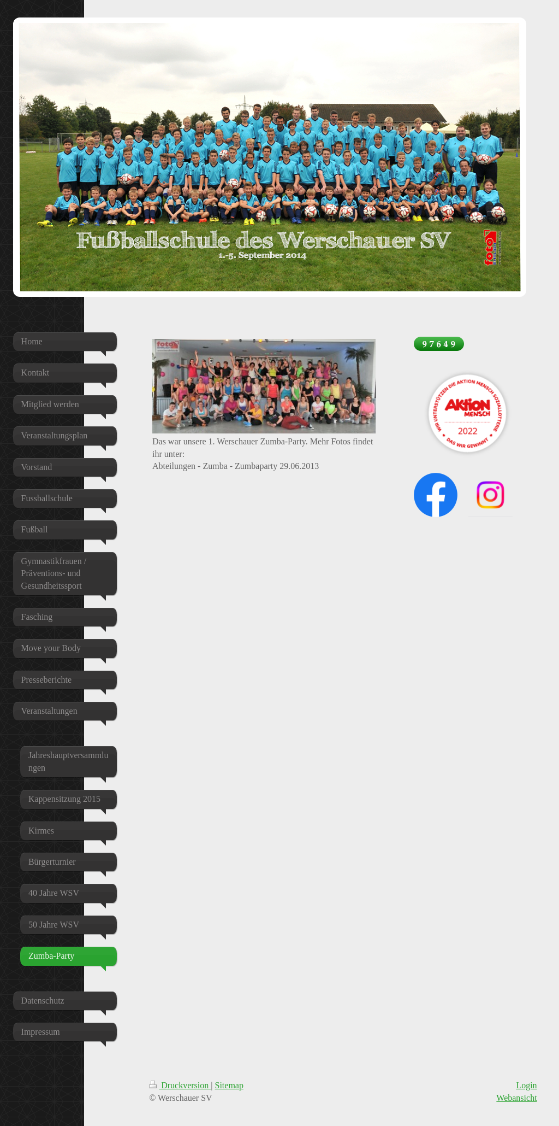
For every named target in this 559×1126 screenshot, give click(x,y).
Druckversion (180, 1085)
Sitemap (229, 1085)
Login (526, 1085)
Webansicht (516, 1097)
